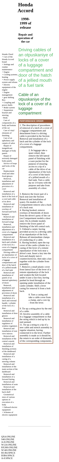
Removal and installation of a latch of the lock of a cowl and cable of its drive (9, 196)
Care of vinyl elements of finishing (8, 133)
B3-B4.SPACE (8, 453)
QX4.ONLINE (8, 436)
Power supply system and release (9, 80)
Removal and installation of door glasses (10, 313)
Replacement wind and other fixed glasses (8, 173)
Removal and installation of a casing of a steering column (8, 358)
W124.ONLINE (8, 444)
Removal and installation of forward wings (8, 219)
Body (5, 117)
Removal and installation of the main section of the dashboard (10, 368)
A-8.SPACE (7, 458)
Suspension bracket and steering (7, 112)
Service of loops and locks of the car (9, 166)
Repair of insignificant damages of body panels (9, 149)
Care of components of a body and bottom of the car (9, 124)
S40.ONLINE (7, 439)
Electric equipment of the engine (9, 87)
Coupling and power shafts (8, 103)
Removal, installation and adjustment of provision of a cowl (8, 183)
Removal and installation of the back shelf (9, 389)
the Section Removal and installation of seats (33, 199)
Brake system (9, 107)
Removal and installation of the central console (9, 338)
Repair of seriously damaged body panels (9, 158)
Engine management (7, 93)
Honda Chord (7, 54)
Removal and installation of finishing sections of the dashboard (9, 347)
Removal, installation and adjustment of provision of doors (9, 289)
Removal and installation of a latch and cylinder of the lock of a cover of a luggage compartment (9, 243)
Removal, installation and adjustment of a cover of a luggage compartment (9, 229)
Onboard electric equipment (9, 408)
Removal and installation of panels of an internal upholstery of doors (9, 277)
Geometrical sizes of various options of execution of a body (8, 399)
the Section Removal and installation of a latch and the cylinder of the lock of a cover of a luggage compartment (35, 141)
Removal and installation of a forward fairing (8, 376)
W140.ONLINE (8, 450)
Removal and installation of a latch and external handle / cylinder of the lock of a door (9, 301)
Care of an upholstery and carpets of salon (8, 140)
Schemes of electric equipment (9, 413)
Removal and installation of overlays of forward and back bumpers (9, 209)
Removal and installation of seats (10, 383)
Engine (6, 72)
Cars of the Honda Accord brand (8, 59)
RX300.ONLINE (9, 447)
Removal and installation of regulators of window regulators (9, 322)
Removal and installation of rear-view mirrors (10, 331)
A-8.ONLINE (7, 442)
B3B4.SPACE (7, 455)
